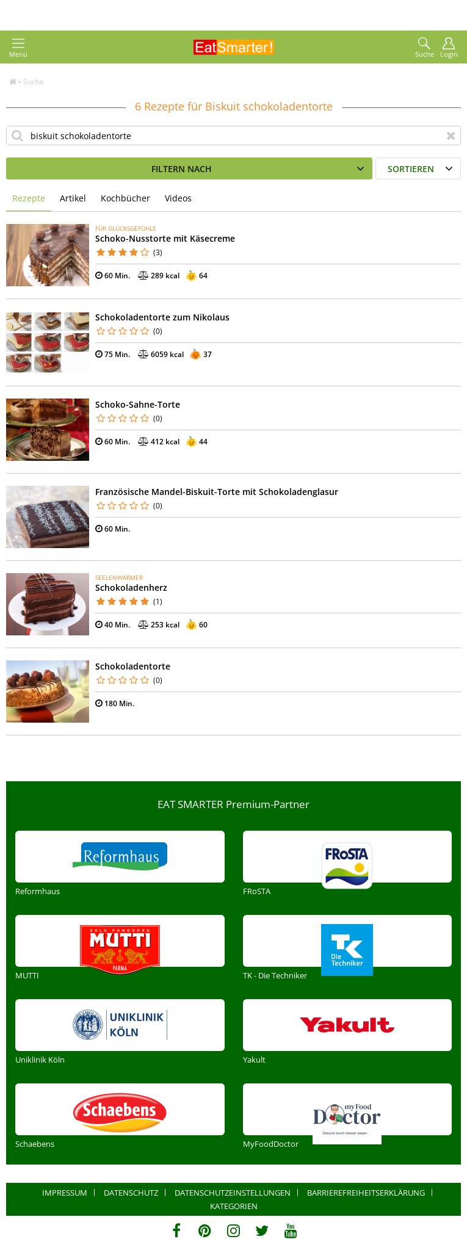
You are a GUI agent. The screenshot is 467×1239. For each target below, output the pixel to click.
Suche (424, 48)
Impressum (64, 1192)
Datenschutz (131, 1192)
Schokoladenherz (131, 587)
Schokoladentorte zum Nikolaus (162, 317)
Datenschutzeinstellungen (233, 1192)
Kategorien (234, 1206)
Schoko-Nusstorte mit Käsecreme (165, 238)
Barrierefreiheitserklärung (366, 1192)
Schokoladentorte (132, 666)
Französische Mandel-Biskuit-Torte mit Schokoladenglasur (216, 491)
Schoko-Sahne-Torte (137, 404)
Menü (18, 48)
